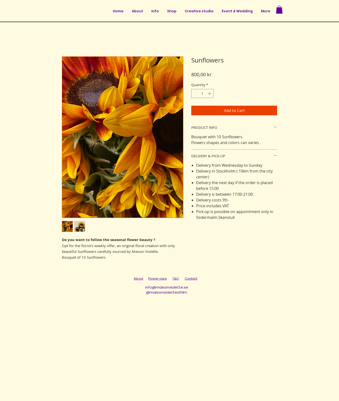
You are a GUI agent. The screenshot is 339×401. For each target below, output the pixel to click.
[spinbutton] (202, 93)
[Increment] (210, 93)
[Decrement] (195, 93)
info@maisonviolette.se (166, 287)
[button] (279, 10)
